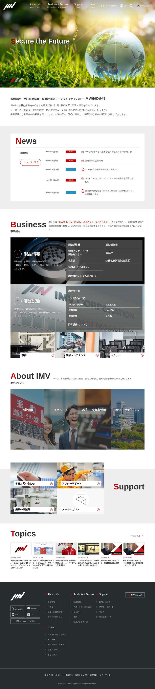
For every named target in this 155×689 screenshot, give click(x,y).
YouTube (32, 608)
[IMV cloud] (135, 595)
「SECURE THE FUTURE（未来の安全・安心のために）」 (84, 222)
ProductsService (58, 6)
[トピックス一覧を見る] (138, 536)
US (30, 615)
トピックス (52, 655)
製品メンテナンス (80, 622)
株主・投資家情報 (55, 612)
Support (78, 6)
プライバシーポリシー (54, 675)
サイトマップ (104, 675)
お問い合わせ (104, 602)
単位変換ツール (105, 617)
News (91, 6)
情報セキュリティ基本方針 (86, 675)
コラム (102, 612)
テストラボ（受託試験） (83, 607)
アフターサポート (106, 607)
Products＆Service (83, 594)
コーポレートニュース (57, 635)
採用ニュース (53, 650)
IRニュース (52, 640)
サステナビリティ (55, 617)
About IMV (35, 6)
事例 (75, 617)
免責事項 (69, 675)
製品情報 (77, 602)
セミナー (77, 612)
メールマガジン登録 (26, 621)
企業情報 (51, 602)
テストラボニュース (56, 645)
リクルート (52, 607)
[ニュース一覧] (30, 162)
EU (15, 615)
